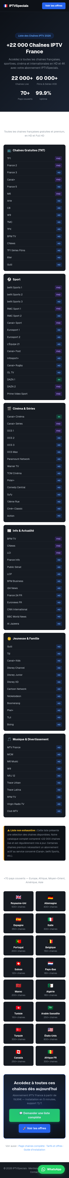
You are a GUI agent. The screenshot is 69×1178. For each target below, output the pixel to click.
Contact (34, 1172)
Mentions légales (37, 1168)
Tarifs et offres (54, 1146)
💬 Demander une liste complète (34, 1115)
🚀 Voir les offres (34, 1128)
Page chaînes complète (32, 1146)
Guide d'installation (34, 1149)
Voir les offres (53, 5)
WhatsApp (51, 1169)
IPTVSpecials (15, 6)
